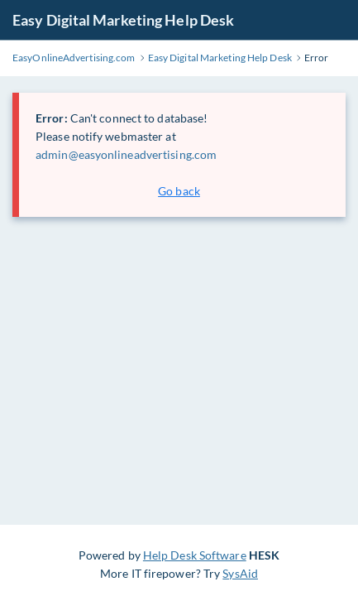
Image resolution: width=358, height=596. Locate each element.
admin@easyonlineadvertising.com (126, 154)
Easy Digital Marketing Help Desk (123, 20)
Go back (179, 191)
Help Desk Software (194, 555)
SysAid (240, 573)
